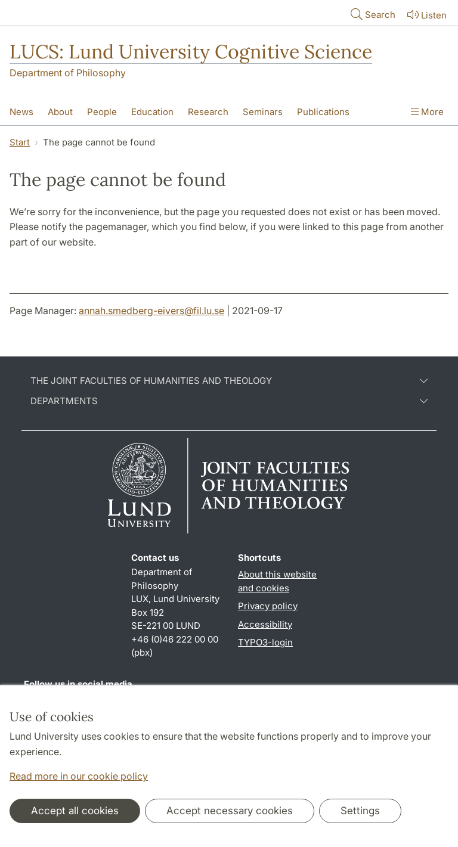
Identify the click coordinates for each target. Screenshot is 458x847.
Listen (426, 14)
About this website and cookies (277, 581)
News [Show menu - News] (21, 111)
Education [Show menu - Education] (152, 111)
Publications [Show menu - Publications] (323, 111)
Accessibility (265, 624)
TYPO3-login (265, 642)
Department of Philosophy (68, 73)
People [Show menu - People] (102, 111)
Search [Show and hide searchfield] (371, 14)
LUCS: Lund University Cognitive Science (191, 51)
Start (20, 142)
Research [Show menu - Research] (208, 111)
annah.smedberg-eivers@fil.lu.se (151, 311)
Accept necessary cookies (229, 811)
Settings (360, 811)
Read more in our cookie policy (79, 776)
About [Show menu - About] (60, 111)
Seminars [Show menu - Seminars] (263, 111)
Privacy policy (268, 606)
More (427, 111)
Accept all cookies (75, 811)
